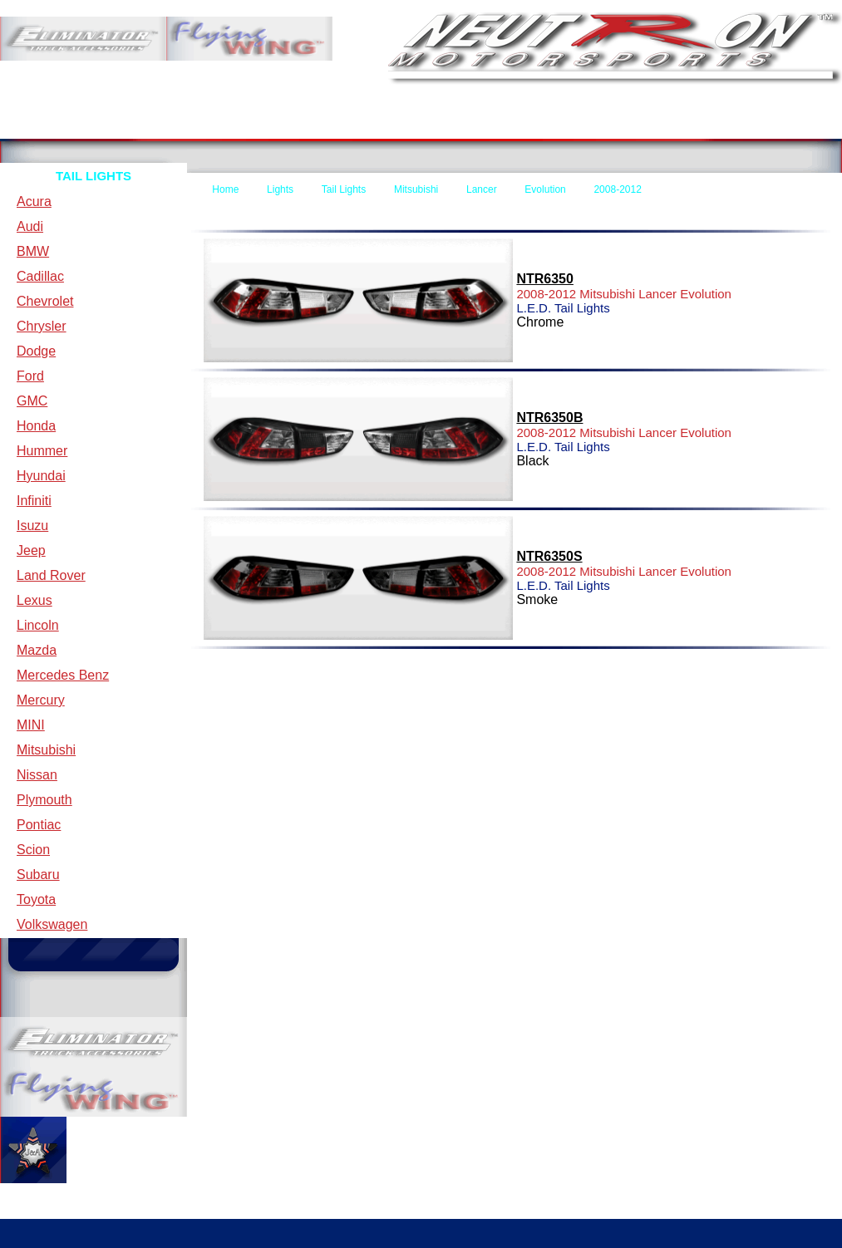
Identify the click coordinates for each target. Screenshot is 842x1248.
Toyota (36, 899)
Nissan (37, 775)
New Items (625, 126)
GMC (32, 401)
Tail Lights (344, 189)
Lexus (34, 600)
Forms (474, 126)
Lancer (481, 189)
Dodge (36, 351)
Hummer (42, 451)
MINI (31, 725)
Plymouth (44, 800)
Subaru (38, 874)
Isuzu (32, 525)
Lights (280, 189)
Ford (30, 376)
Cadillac (40, 276)
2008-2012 (617, 189)
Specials (760, 126)
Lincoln (38, 625)
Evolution (544, 189)
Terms (192, 126)
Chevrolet (45, 301)
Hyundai (41, 476)
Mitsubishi (46, 750)
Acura (34, 201)
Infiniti (34, 501)
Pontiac (39, 825)
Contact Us (352, 126)
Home (51, 126)
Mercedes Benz (63, 675)
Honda (36, 426)
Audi (30, 226)
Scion (33, 850)
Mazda (37, 650)
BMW (33, 251)
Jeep (31, 550)
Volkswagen (52, 924)
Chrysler (41, 326)
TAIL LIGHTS (93, 176)
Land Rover (51, 575)
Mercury (41, 700)
